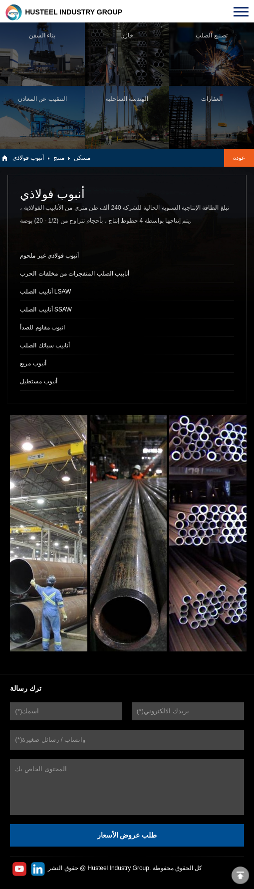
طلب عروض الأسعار (127, 835)
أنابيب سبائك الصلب (45, 345)
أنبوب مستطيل (38, 381)
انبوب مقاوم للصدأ (42, 327)
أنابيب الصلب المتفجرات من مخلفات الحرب (74, 273)
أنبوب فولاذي (28, 157)
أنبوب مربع (33, 363)
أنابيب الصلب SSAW (46, 309)
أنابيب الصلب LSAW (45, 291)
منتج (58, 157)
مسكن (82, 157)
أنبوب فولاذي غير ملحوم (49, 255)
